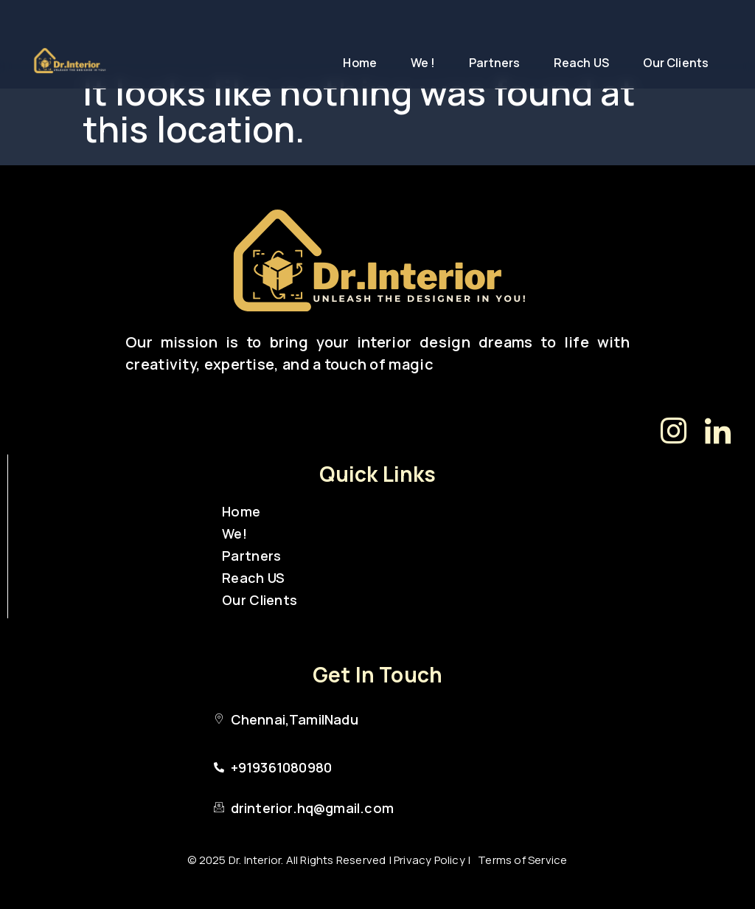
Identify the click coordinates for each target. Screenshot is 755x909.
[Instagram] (673, 430)
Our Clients (676, 63)
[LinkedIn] (718, 430)
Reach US (581, 63)
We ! (423, 63)
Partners (494, 63)
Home (359, 63)
